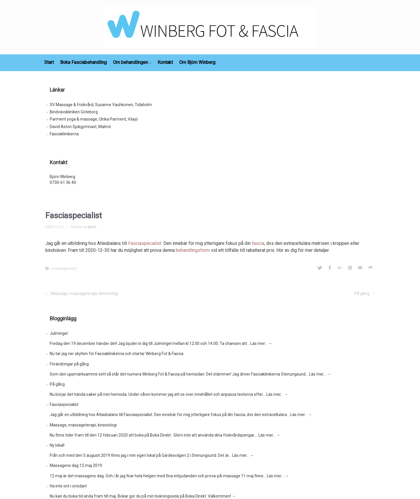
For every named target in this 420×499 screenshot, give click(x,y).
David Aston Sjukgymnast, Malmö (80, 126)
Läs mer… (261, 343)
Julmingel (59, 333)
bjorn (92, 227)
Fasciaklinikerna (64, 134)
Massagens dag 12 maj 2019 (76, 465)
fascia (258, 243)
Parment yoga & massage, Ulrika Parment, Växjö (94, 119)
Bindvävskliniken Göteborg (74, 112)
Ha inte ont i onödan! (68, 486)
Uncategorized (63, 268)
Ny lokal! (57, 445)
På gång (361, 293)
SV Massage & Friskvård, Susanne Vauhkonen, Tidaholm (101, 104)
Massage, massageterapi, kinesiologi (84, 293)
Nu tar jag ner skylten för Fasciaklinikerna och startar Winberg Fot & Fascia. (117, 353)
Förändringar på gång (69, 364)
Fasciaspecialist (144, 243)
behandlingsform (193, 250)
